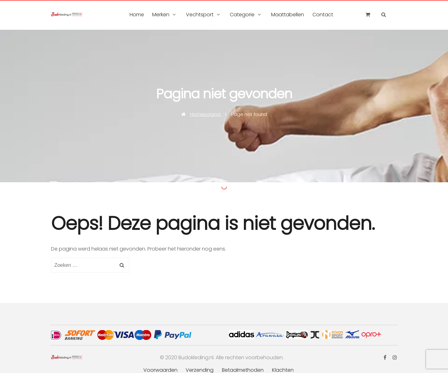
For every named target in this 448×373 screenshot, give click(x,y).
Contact (322, 14)
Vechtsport (200, 14)
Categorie (242, 14)
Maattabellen (287, 14)
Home (137, 14)
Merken (160, 14)
